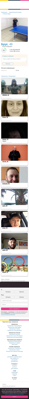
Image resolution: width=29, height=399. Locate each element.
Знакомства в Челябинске (14, 348)
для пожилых (14, 368)
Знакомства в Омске (14, 349)
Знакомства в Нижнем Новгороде (14, 351)
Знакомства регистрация (15, 12)
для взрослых (14, 361)
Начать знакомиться (14, 309)
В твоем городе (7, 13)
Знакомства (4, 12)
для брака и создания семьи (14, 356)
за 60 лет (14, 367)
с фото (14, 375)
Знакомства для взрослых (8, 386)
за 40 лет (14, 365)
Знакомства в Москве (14, 334)
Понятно (14, 396)
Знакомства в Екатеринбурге (14, 330)
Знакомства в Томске (14, 328)
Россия (14, 379)
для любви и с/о (14, 358)
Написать (7, 63)
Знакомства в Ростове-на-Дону (14, 337)
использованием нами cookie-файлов (14, 394)
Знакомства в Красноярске (14, 341)
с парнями (14, 374)
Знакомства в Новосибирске (14, 325)
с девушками (14, 372)
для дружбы (14, 360)
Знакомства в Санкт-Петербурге (14, 335)
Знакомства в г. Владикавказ (8, 76)
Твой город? (14, 344)
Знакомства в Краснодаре (14, 327)
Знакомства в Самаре (14, 342)
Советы (4, 384)
